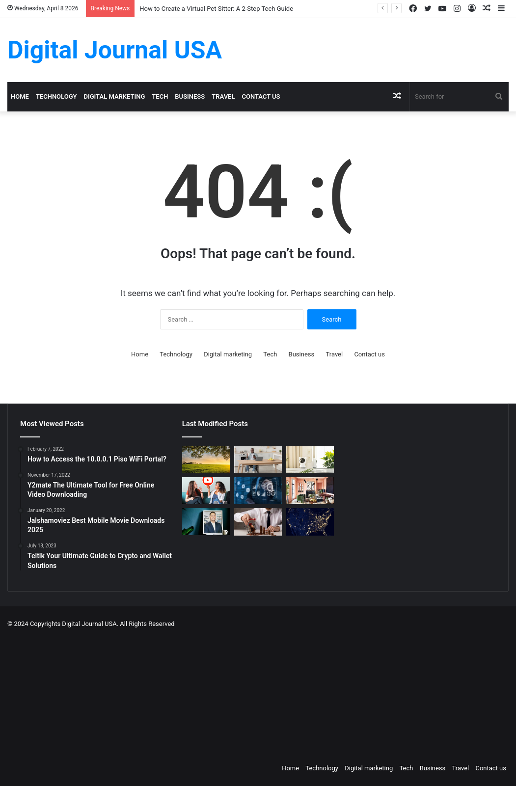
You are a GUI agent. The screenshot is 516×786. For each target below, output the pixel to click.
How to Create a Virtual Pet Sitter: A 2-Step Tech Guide (216, 8)
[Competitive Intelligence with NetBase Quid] (258, 490)
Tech (160, 96)
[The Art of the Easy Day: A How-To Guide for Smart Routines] (258, 459)
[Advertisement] (270, 693)
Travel (223, 96)
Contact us (261, 96)
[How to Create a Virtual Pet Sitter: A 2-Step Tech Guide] (310, 459)
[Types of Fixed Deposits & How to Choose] (258, 521)
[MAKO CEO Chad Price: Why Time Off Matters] (206, 521)
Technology (56, 96)
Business (190, 96)
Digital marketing (114, 96)
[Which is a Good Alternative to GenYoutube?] (206, 490)
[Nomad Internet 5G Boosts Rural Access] (310, 521)
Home (20, 96)
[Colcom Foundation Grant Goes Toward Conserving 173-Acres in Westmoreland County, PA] (206, 459)
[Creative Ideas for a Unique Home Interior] (310, 490)
